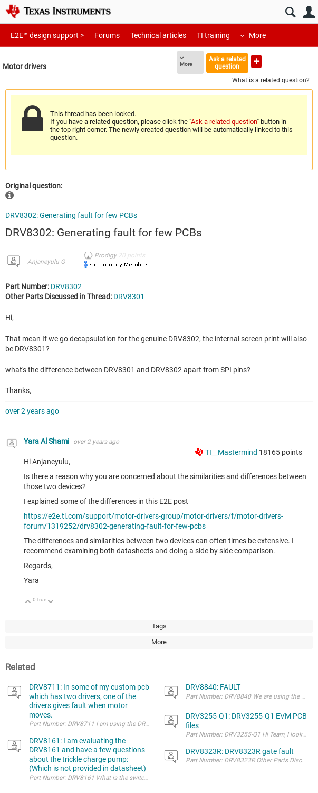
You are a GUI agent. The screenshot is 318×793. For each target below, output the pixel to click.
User (309, 12)
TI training (213, 35)
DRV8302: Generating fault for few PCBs (71, 215)
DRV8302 (66, 286)
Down (50, 602)
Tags (159, 626)
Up (28, 602)
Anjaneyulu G (46, 261)
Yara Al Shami (47, 441)
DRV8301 (128, 296)
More (257, 35)
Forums (107, 35)
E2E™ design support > (47, 35)
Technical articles (158, 35)
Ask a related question (227, 62)
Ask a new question (256, 61)
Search (290, 12)
